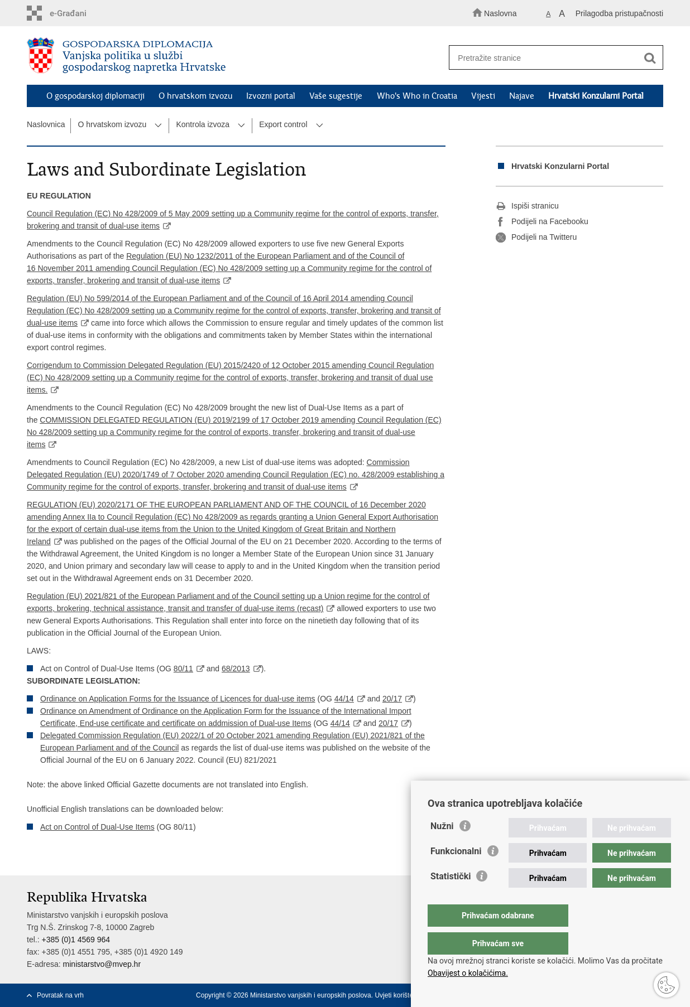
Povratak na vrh (60, 995)
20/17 (392, 698)
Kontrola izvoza (202, 124)
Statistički (450, 898)
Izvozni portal (270, 96)
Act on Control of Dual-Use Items (97, 826)
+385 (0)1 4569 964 (75, 939)
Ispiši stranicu (527, 206)
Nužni (442, 848)
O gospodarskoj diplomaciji (95, 96)
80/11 (183, 668)
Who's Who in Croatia (417, 96)
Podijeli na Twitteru (536, 238)
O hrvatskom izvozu (195, 96)
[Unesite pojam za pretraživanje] (550, 58)
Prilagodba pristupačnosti (619, 13)
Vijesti (483, 96)
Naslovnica (46, 124)
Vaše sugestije (335, 96)
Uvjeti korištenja (398, 995)
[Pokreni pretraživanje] (649, 58)
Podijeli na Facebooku (542, 222)
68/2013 (236, 668)
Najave (521, 96)
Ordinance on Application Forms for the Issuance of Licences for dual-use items (177, 698)
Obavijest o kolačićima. (468, 973)
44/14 (344, 698)
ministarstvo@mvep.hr (102, 964)
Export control (283, 124)
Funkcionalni (456, 873)
